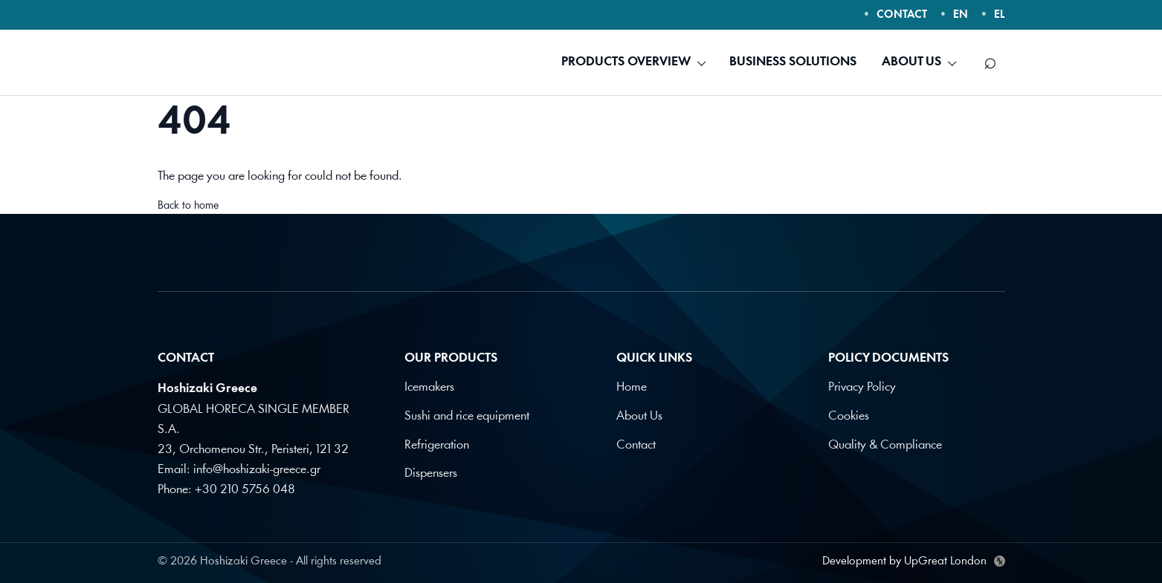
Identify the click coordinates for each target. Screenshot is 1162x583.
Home (631, 387)
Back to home (188, 206)
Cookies (848, 415)
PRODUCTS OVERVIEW (626, 62)
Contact (636, 443)
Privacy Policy (862, 387)
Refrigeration (436, 443)
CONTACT (902, 15)
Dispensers (430, 472)
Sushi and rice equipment (466, 415)
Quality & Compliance (885, 443)
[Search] (990, 62)
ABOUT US (911, 62)
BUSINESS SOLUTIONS (792, 62)
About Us (639, 415)
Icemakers (429, 387)
